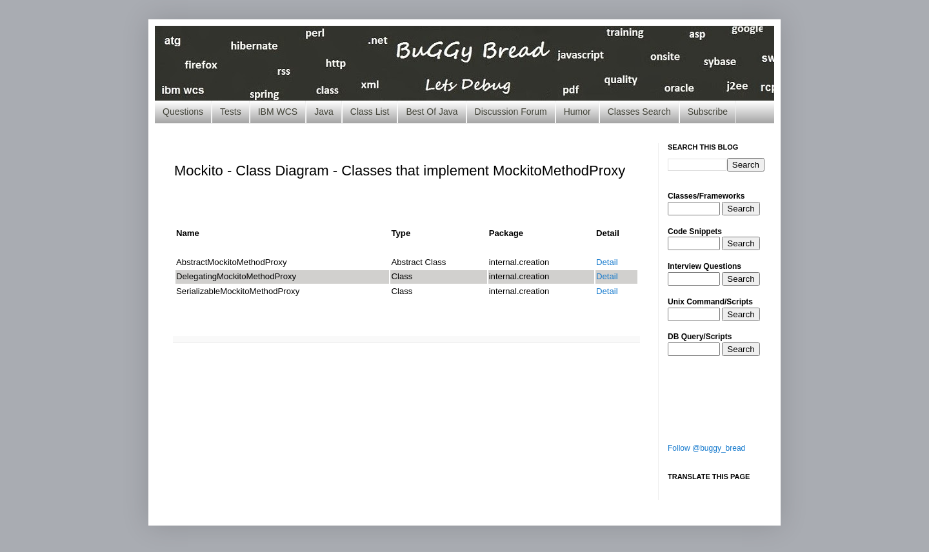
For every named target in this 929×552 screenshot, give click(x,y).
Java (324, 111)
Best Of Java (431, 111)
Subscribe (708, 111)
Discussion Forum (511, 111)
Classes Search (639, 111)
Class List (370, 111)
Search (740, 208)
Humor (577, 111)
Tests (230, 111)
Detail (607, 262)
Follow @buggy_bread (706, 448)
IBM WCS (277, 111)
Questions (183, 111)
